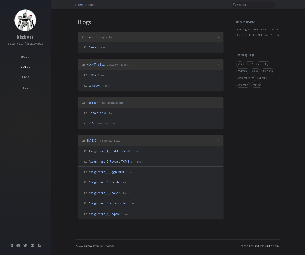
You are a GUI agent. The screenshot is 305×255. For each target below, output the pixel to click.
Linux (92, 75)
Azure (92, 47)
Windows (95, 85)
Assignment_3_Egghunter (106, 172)
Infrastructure (98, 123)
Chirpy (268, 245)
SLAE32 (92, 140)
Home (79, 5)
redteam (243, 71)
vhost (262, 78)
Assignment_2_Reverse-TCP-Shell (112, 161)
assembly (263, 64)
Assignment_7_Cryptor (104, 214)
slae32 (250, 64)
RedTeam (93, 102)
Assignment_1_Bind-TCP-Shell (109, 151)
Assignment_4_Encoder (105, 182)
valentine (243, 85)
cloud (255, 71)
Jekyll (256, 245)
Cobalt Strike (98, 113)
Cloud (91, 37)
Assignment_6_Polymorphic (108, 203)
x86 (240, 64)
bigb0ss (25, 37)
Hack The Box (96, 64)
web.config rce (246, 78)
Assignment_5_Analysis (105, 193)
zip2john (268, 71)
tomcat (257, 85)
